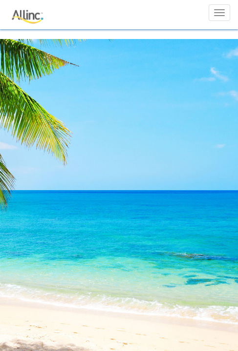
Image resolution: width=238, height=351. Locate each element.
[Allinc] (28, 12)
